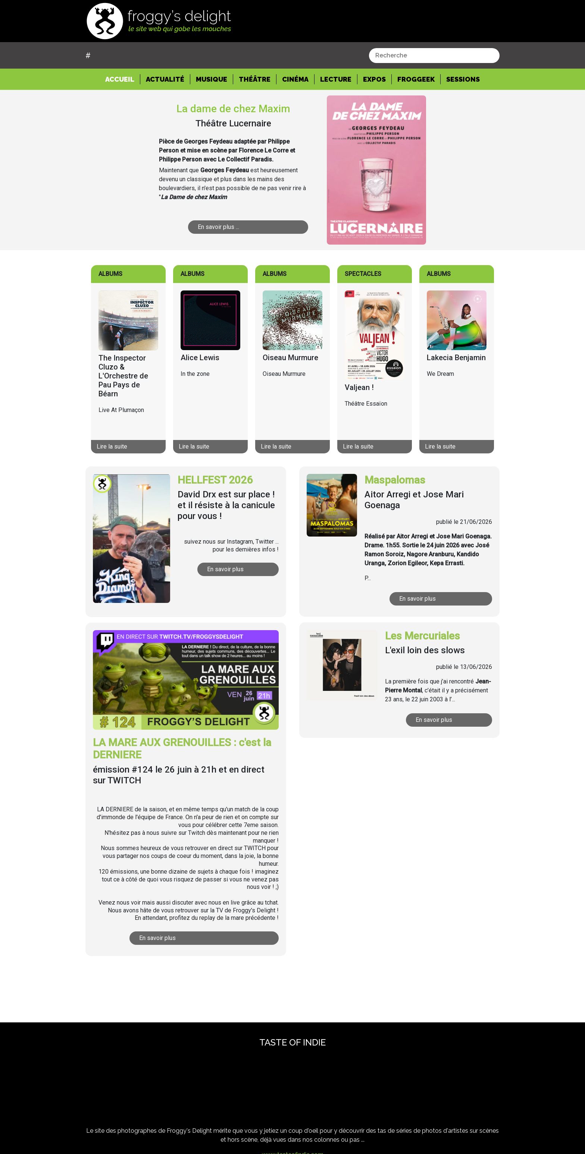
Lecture (335, 79)
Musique (211, 79)
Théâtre (254, 79)
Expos (374, 79)
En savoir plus (241, 569)
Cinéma (295, 79)
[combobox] (434, 55)
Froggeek (416, 79)
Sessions (463, 79)
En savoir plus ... (241, 226)
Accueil (122, 78)
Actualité (165, 79)
